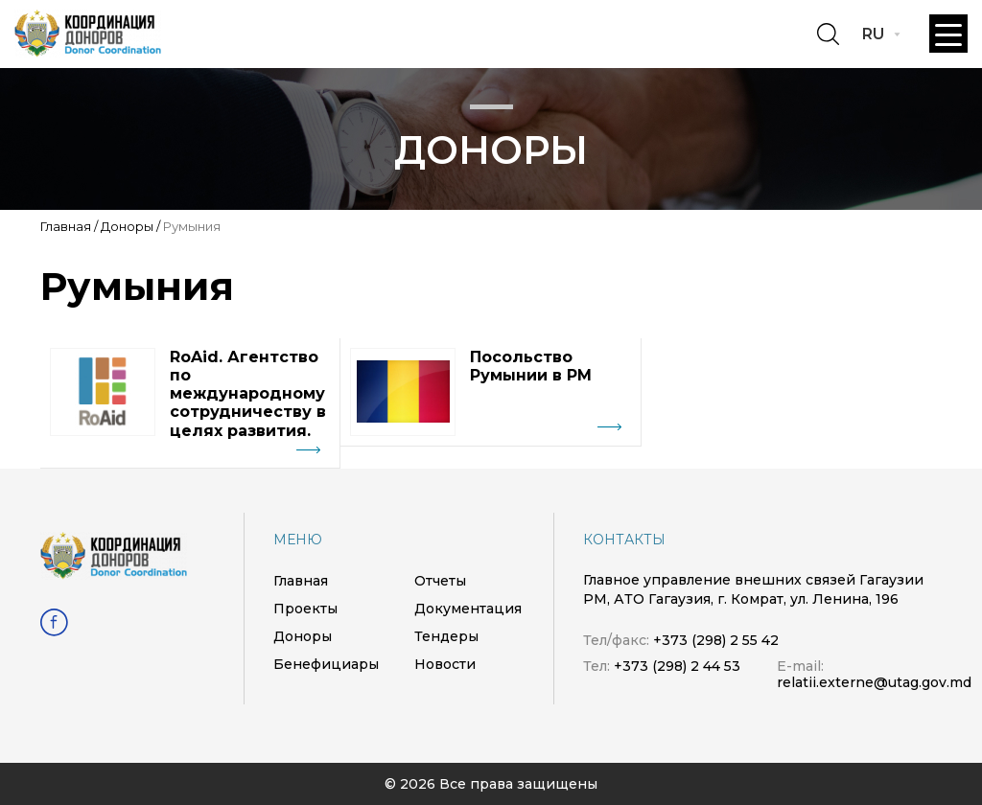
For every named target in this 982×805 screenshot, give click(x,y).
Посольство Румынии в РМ (531, 366)
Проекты (305, 608)
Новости (445, 664)
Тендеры (446, 636)
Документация (468, 608)
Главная (65, 226)
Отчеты (440, 580)
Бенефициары (326, 664)
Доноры (127, 226)
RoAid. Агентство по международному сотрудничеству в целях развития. (248, 394)
